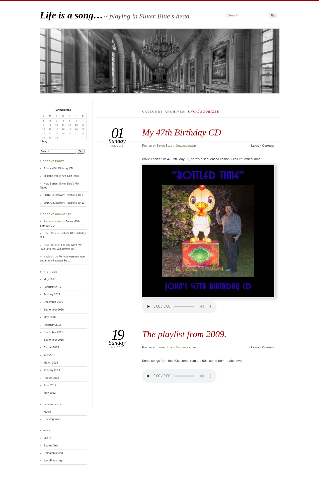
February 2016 (52, 324)
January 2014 (52, 370)
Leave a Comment (262, 145)
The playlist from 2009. (184, 334)
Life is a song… (71, 15)
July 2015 (49, 354)
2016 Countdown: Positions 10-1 (63, 194)
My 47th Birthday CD (181, 132)
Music (47, 411)
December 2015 (53, 332)
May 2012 (50, 392)
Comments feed (53, 452)
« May (43, 141)
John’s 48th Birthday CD (58, 168)
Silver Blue (164, 145)
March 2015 (51, 362)
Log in (47, 437)
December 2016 (53, 301)
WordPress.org (53, 460)
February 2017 (52, 286)
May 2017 (50, 279)
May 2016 (50, 316)
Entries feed (51, 445)
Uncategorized (186, 145)
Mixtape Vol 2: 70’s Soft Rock (61, 175)
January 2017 (52, 294)
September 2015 (54, 339)
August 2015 (51, 347)
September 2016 (54, 309)
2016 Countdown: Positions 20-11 (64, 202)
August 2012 (51, 377)
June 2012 (50, 385)
